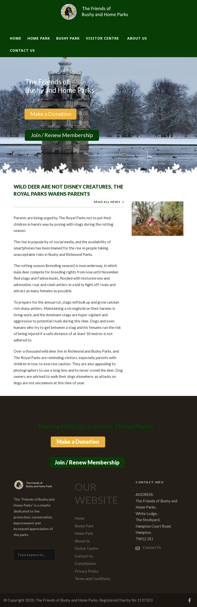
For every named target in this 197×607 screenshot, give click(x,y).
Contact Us (22, 50)
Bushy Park (68, 38)
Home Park (38, 38)
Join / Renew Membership (62, 135)
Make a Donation (50, 113)
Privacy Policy (86, 571)
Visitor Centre (102, 38)
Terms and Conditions (92, 578)
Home (15, 38)
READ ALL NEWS (107, 202)
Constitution (85, 563)
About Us (137, 38)
